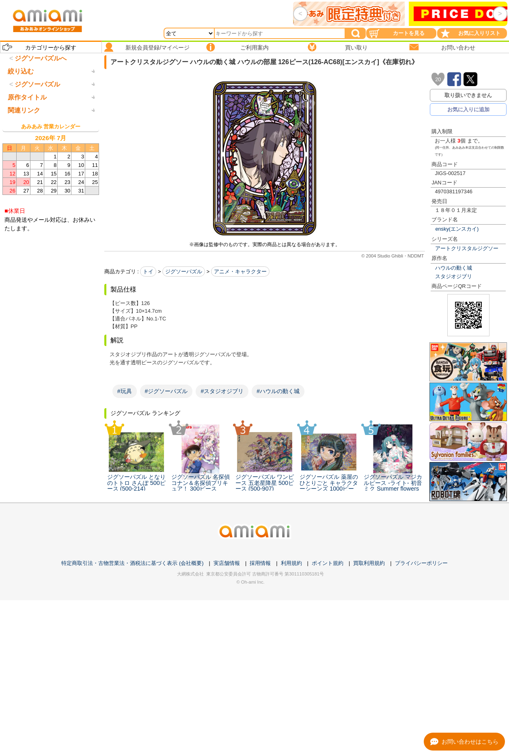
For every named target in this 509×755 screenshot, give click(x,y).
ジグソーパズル (183, 271)
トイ (148, 271)
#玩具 (124, 391)
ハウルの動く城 (453, 268)
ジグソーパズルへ (41, 58)
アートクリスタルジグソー (466, 248)
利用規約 (291, 563)
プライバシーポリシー (421, 563)
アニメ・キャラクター (240, 271)
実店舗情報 (227, 563)
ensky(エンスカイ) (457, 229)
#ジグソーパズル (166, 391)
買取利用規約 (369, 563)
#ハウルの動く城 (278, 391)
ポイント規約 (327, 563)
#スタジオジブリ (222, 391)
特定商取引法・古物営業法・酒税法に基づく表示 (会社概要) (132, 563)
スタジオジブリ (453, 276)
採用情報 (260, 563)
